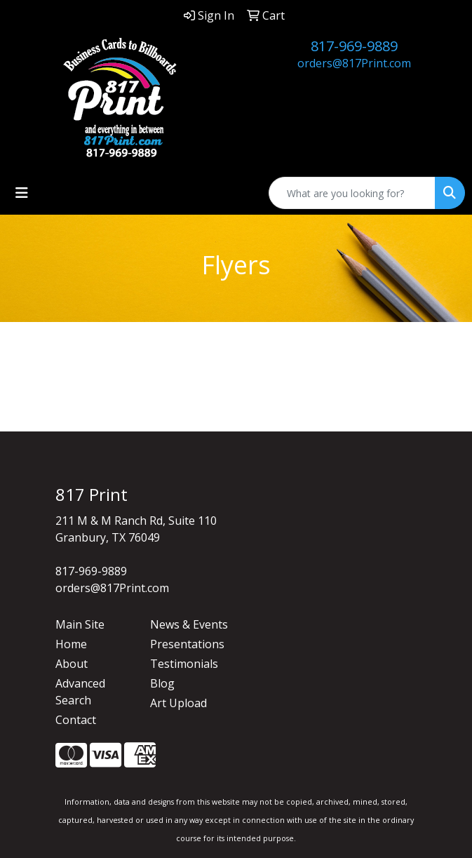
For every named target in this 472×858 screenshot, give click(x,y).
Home (71, 644)
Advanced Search (80, 692)
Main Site (79, 624)
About (71, 663)
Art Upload (178, 703)
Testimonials (184, 663)
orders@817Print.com (354, 63)
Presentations (187, 644)
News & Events (189, 624)
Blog (162, 683)
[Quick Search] (352, 193)
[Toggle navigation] (21, 193)
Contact (75, 720)
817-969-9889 (354, 45)
